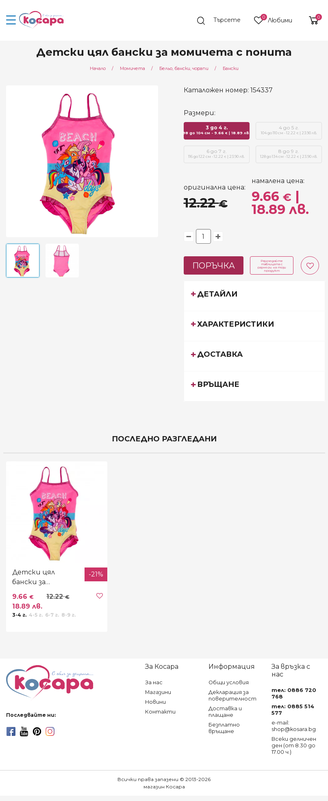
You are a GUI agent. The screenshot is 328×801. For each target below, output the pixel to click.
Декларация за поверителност (232, 695)
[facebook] (11, 731)
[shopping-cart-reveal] (310, 20)
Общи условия (229, 682)
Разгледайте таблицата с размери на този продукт (271, 266)
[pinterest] (37, 731)
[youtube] (24, 731)
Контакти (160, 712)
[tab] (254, 296)
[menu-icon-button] (11, 20)
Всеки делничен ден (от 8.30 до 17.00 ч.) (294, 745)
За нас (154, 682)
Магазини (158, 692)
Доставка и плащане (225, 711)
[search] (222, 21)
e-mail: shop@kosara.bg (294, 726)
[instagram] (50, 731)
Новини (155, 702)
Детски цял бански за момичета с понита (33, 577)
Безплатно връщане (224, 728)
